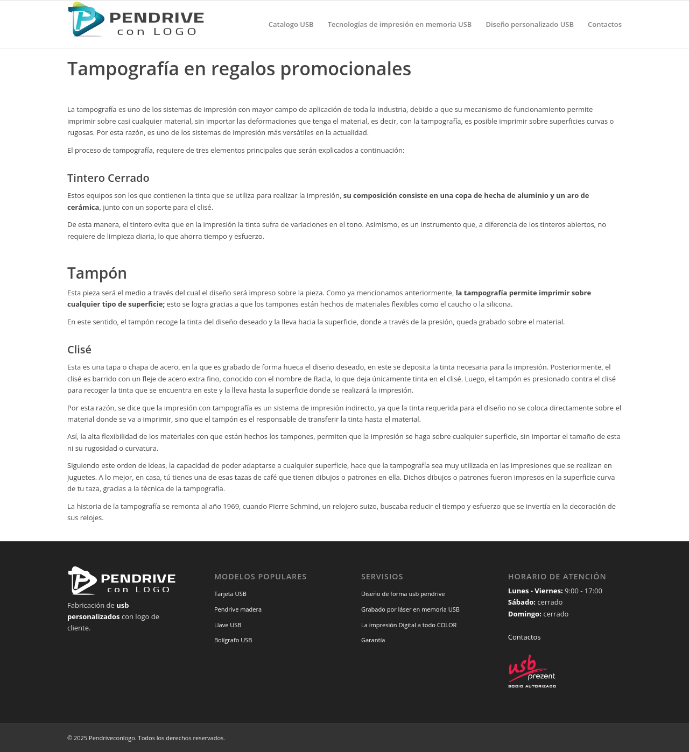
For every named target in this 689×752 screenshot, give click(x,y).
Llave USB (228, 625)
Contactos (524, 637)
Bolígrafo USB (233, 640)
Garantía (373, 640)
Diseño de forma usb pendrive (403, 594)
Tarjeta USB (230, 594)
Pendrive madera (238, 609)
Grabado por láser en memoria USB (410, 609)
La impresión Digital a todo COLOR (409, 625)
